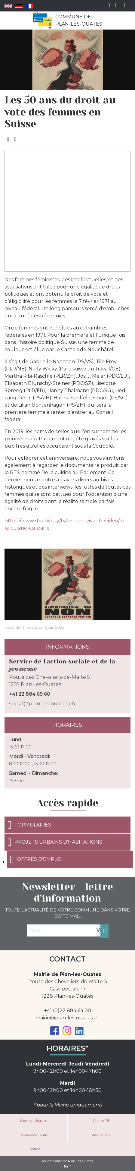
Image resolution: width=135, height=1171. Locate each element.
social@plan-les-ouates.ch (42, 704)
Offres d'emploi (36, 859)
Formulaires (29, 825)
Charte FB (101, 1121)
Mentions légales (33, 1121)
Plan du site (101, 1135)
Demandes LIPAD (34, 1135)
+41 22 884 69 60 (29, 694)
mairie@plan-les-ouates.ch (67, 1018)
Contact (34, 1149)
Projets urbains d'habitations (55, 842)
